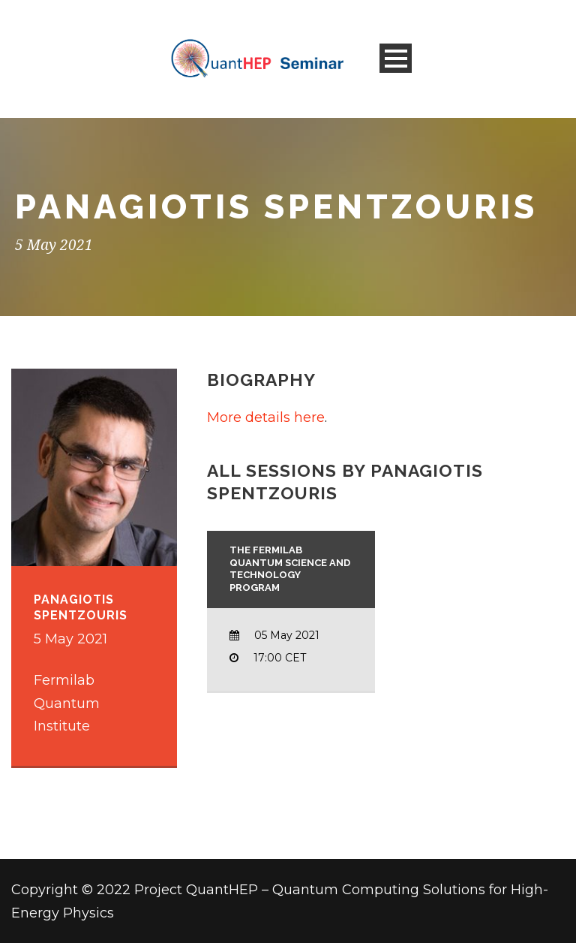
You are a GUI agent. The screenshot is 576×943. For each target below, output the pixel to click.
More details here (266, 417)
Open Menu (396, 58)
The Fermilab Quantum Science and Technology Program (290, 569)
